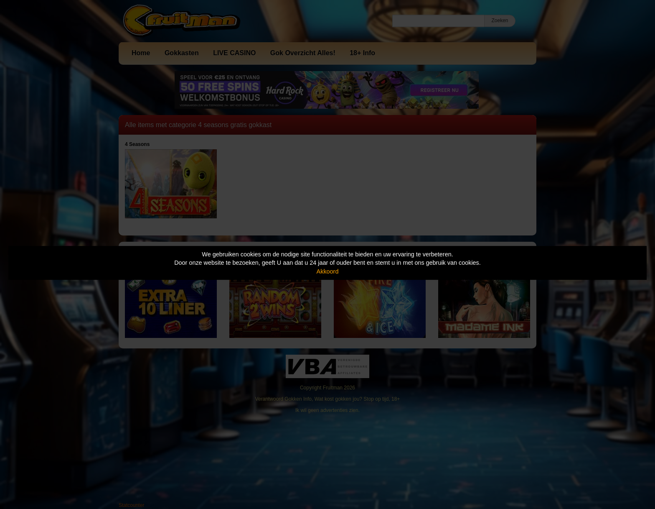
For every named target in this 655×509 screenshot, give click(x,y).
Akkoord (328, 271)
